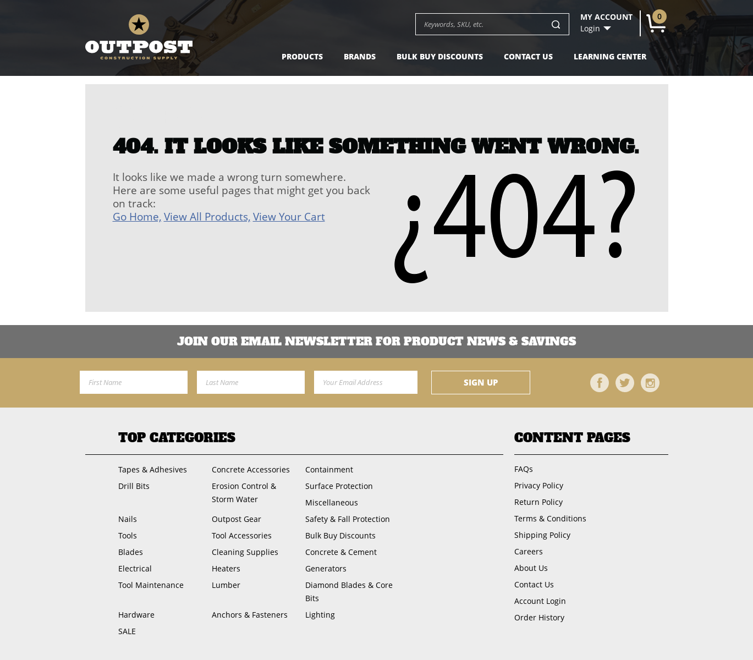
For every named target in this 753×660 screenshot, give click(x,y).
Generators (326, 568)
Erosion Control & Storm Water (244, 492)
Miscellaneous (331, 502)
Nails (127, 519)
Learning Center (610, 56)
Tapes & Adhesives (152, 469)
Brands (360, 56)
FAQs (523, 469)
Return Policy (538, 502)
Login (590, 29)
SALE (127, 631)
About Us (531, 568)
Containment (329, 469)
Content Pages (572, 438)
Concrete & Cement (341, 552)
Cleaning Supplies (245, 552)
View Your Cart (289, 217)
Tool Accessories (242, 535)
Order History (539, 617)
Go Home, (137, 217)
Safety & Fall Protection (347, 519)
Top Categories (176, 438)
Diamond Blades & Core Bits (349, 591)
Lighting (320, 614)
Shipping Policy (542, 535)
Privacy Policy (538, 485)
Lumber (226, 585)
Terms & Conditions (550, 518)
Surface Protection (339, 486)
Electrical (135, 568)
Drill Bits (134, 486)
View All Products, (207, 217)
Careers (528, 551)
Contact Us (528, 56)
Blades (130, 552)
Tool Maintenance (151, 585)
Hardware (136, 614)
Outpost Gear (236, 519)
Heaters (226, 568)
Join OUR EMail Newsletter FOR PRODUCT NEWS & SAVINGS (376, 341)
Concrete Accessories (251, 469)
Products (302, 56)
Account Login (540, 601)
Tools (127, 535)
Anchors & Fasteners (250, 614)
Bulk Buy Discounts (440, 56)
